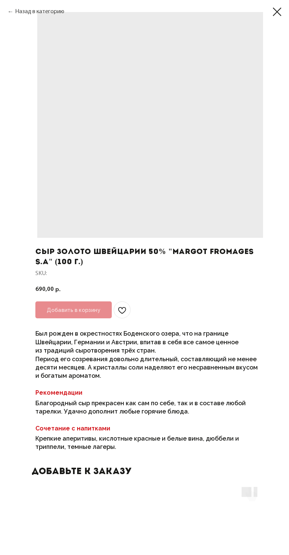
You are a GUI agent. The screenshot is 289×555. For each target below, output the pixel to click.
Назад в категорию (39, 12)
